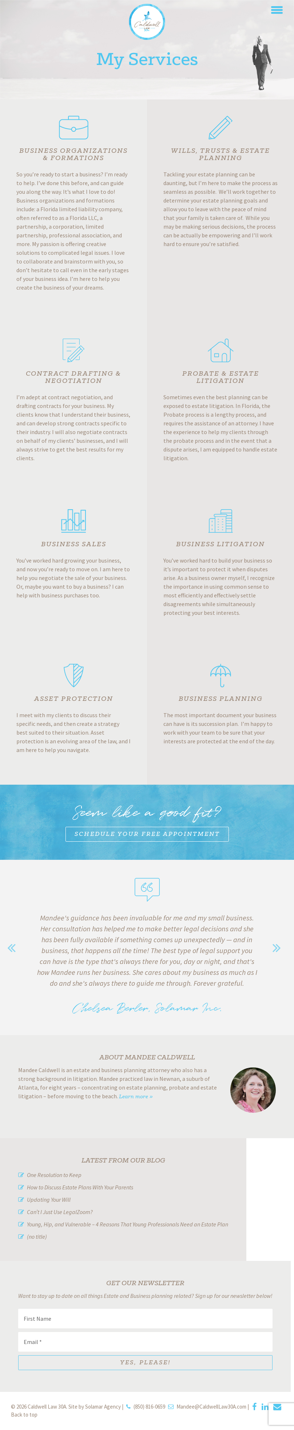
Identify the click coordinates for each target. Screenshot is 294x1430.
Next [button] (279, 947)
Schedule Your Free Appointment (147, 834)
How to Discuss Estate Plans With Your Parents (80, 1187)
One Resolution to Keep (54, 1174)
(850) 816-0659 (149, 1406)
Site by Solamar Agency (94, 1406)
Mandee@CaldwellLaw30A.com (211, 1406)
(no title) (37, 1236)
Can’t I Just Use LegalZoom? (60, 1212)
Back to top (24, 1414)
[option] (147, 959)
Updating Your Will (49, 1199)
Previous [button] (14, 947)
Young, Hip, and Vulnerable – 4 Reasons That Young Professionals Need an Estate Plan (127, 1224)
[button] (277, 9)
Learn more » (136, 1097)
